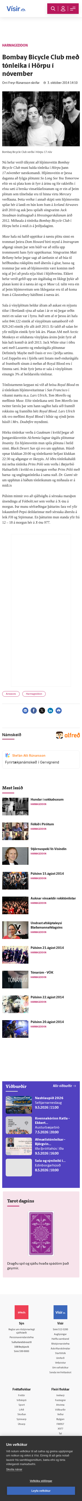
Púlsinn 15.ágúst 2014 (47, 874)
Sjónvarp (21, 1419)
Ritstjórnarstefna (60, 1344)
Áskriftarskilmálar (60, 1349)
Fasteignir (60, 1400)
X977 (60, 1429)
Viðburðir (60, 1410)
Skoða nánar (14, 1469)
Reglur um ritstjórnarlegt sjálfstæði (22, 1331)
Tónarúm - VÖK (42, 972)
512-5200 (63, 1329)
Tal (60, 1434)
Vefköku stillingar (41, 1480)
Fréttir (21, 1395)
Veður (60, 1414)
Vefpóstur (60, 1363)
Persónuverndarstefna (22, 1337)
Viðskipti (21, 1400)
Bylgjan (60, 1419)
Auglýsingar (60, 1334)
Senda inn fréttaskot (60, 1372)
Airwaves (11, 694)
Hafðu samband (60, 1339)
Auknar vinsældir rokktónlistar (53, 898)
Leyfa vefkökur (41, 1490)
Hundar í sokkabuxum (47, 799)
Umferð (60, 1358)
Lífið (21, 1410)
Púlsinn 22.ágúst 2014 (47, 997)
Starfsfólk (60, 1353)
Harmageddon (34, 694)
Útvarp (21, 1424)
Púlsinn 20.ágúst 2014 (47, 1022)
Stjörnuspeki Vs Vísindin (48, 849)
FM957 (60, 1424)
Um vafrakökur (60, 1368)
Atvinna (60, 1405)
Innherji (60, 1395)
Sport (22, 1405)
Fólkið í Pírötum (42, 824)
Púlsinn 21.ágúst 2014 (47, 948)
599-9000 (24, 1351)
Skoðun (21, 1414)
